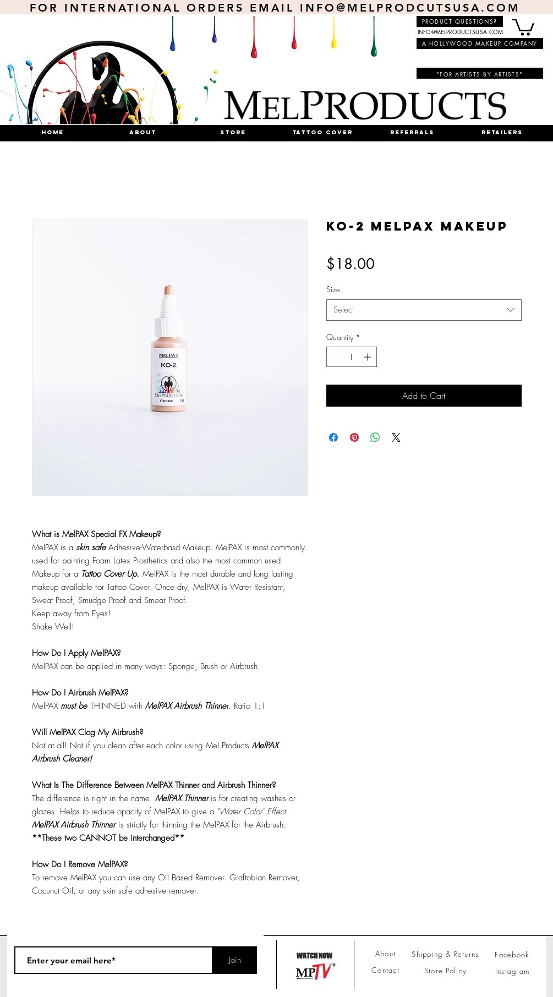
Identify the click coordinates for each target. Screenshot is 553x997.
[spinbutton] (352, 356)
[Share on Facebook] (333, 437)
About (385, 953)
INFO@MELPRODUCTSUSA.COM (460, 32)
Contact (385, 970)
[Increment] (368, 356)
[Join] (235, 960)
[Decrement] (335, 356)
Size (333, 289)
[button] (523, 26)
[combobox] (424, 310)
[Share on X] (396, 437)
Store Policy (445, 971)
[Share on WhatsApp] (375, 437)
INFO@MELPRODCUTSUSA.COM (410, 7)
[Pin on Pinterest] (354, 437)
